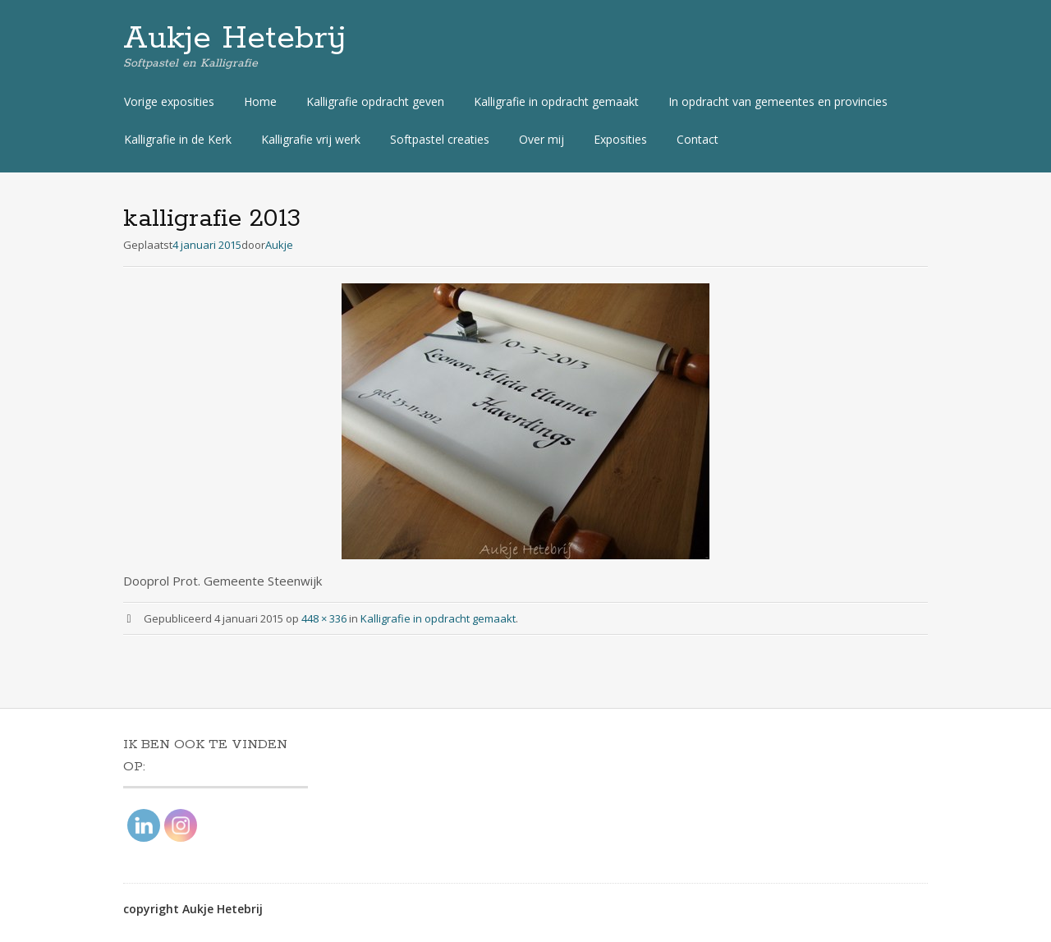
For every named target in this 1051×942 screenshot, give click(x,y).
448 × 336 (324, 618)
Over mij (541, 139)
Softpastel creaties (439, 139)
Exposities (620, 139)
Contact (697, 139)
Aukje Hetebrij (235, 38)
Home (260, 101)
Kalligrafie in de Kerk (178, 139)
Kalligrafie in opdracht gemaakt (556, 101)
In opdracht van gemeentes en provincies (778, 101)
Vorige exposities (169, 101)
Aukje (279, 244)
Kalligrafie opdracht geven (375, 101)
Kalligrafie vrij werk (310, 139)
